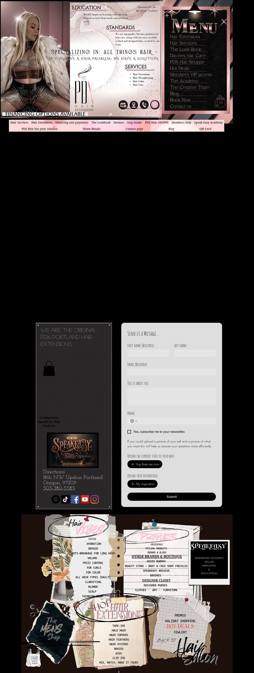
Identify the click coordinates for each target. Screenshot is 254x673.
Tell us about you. (138, 383)
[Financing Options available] (45, 114)
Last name (180, 345)
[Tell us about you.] (171, 396)
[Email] (170, 372)
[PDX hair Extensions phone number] (144, 105)
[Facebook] (75, 499)
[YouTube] (85, 499)
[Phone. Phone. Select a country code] (134, 421)
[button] (221, 105)
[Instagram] (94, 499)
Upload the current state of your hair (150, 456)
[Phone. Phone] (176, 421)
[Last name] (194, 353)
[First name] (147, 353)
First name (140, 345)
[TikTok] (65, 499)
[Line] (56, 499)
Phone (131, 413)
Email (137, 364)
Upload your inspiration (142, 475)
